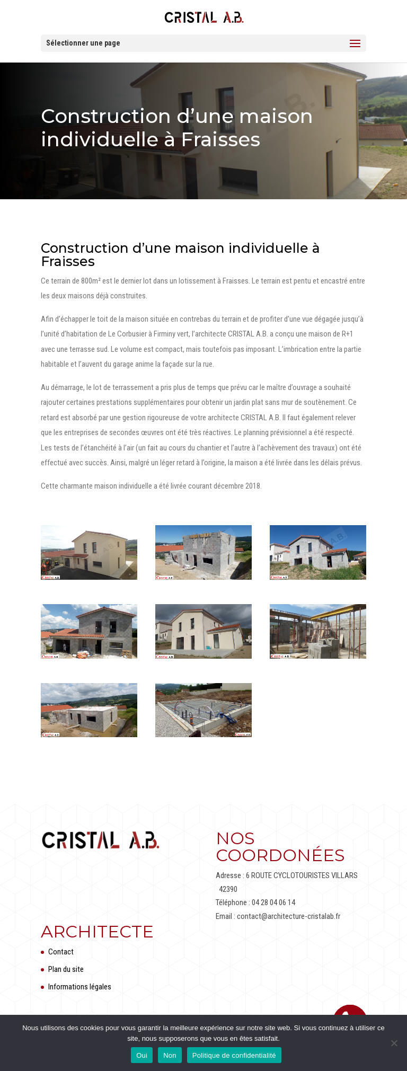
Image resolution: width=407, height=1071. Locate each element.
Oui (141, 1055)
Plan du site (66, 969)
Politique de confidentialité (234, 1055)
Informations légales (79, 987)
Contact (61, 952)
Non (169, 1055)
